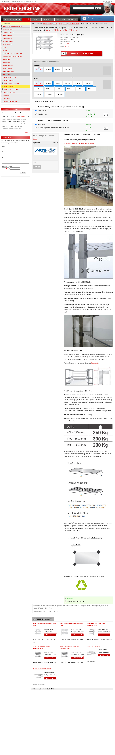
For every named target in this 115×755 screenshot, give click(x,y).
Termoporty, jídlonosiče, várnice (12, 56)
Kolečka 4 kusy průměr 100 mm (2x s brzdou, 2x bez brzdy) (61, 107)
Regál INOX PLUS (9, 86)
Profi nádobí (6, 98)
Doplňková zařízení (9, 92)
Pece (4, 47)
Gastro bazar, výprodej (10, 101)
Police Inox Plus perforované (42, 668)
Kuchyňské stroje (8, 65)
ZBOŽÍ (26, 19)
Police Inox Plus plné (93, 646)
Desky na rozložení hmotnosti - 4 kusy (53, 120)
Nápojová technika (8, 71)
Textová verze (110, 1)
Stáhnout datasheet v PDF (75, 601)
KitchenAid (6, 95)
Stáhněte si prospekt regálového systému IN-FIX (79, 143)
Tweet (35, 139)
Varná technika (7, 44)
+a (103, 1)
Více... (27, 132)
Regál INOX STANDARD (11, 83)
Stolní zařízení (7, 68)
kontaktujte (94, 363)
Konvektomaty (7, 62)
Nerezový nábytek (8, 32)
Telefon (4, 152)
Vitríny (5, 50)
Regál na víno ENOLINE (11, 89)
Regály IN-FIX (7, 74)
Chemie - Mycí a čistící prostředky (13, 26)
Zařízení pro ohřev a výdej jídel (12, 53)
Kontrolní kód (7, 166)
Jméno (4, 146)
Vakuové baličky (8, 41)
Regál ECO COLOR (10, 77)
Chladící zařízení (8, 35)
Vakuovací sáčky (8, 29)
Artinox (37, 167)
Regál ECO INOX (9, 80)
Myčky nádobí (7, 59)
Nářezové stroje (8, 38)
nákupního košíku (22, 116)
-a (104, 1)
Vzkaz (4, 157)
